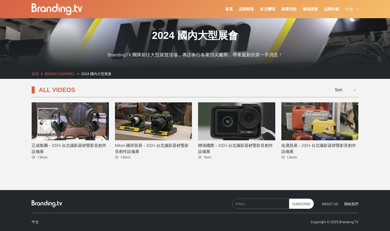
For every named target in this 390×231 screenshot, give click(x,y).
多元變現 (267, 9)
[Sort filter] (343, 90)
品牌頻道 (246, 9)
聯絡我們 (351, 204)
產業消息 (289, 9)
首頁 (229, 9)
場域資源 (310, 9)
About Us (330, 204)
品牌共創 (331, 9)
